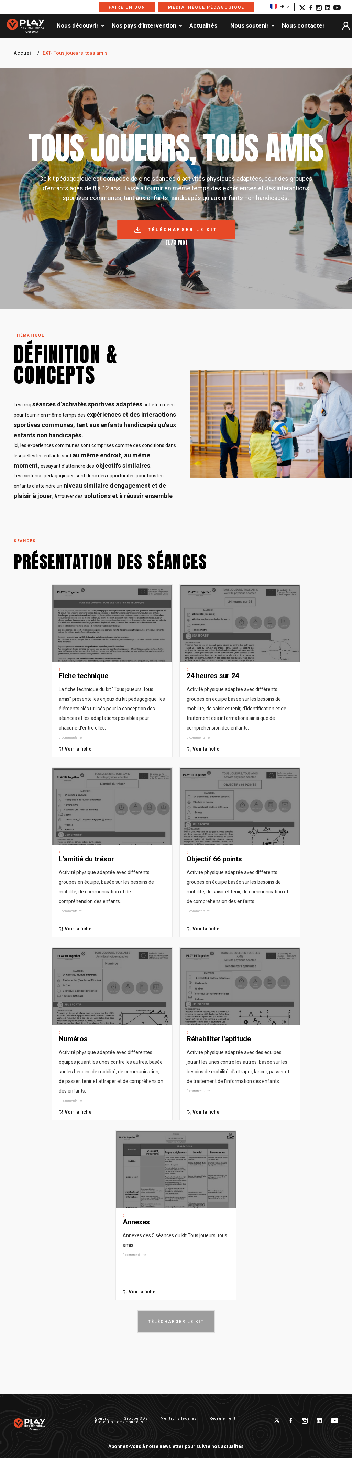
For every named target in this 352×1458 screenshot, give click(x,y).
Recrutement (222, 1418)
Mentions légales (179, 1418)
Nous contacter (303, 26)
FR (277, 6)
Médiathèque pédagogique (206, 7)
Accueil (23, 53)
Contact (103, 1418)
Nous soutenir (249, 26)
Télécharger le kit (183, 229)
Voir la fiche (78, 749)
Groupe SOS (136, 1418)
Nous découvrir (78, 26)
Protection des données (119, 1422)
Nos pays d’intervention (144, 26)
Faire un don (127, 7)
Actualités (203, 26)
